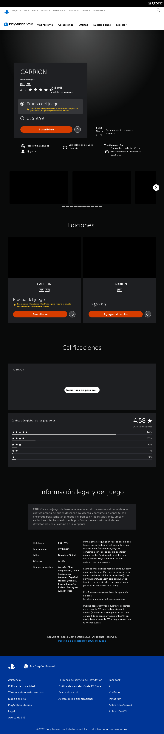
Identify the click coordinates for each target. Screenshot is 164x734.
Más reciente (45, 21)
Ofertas (83, 21)
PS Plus (44, 10)
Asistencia (98, 10)
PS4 (34, 10)
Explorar (121, 21)
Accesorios (58, 10)
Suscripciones (102, 21)
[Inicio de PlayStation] (6, 10)
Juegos (15, 10)
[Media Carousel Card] (39, 184)
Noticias (72, 10)
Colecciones (65, 21)
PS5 (25, 10)
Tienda (85, 10)
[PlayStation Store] (19, 20)
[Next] (156, 184)
